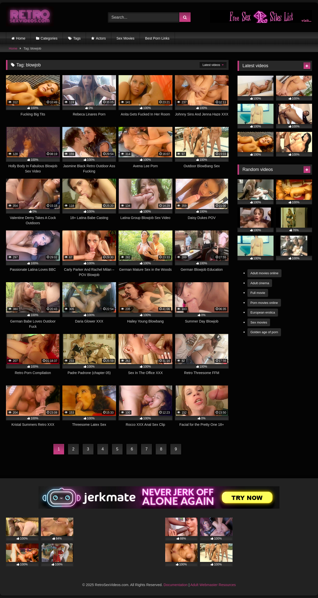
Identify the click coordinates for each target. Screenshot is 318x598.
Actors (101, 38)
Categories (49, 38)
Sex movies (258, 322)
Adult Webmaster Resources (213, 585)
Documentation (175, 585)
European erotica (262, 312)
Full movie (257, 293)
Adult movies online (264, 273)
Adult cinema (259, 283)
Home (20, 38)
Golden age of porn (264, 332)
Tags (77, 38)
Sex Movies (125, 38)
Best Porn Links (157, 38)
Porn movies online (264, 303)
